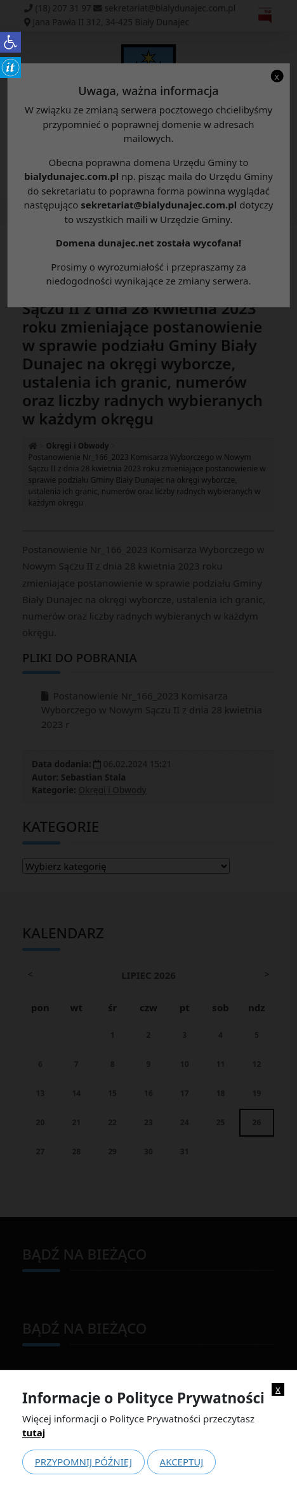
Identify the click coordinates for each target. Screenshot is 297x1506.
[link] (10, 42)
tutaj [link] (33, 1432)
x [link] (277, 1389)
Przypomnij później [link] (83, 1461)
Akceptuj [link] (182, 1461)
